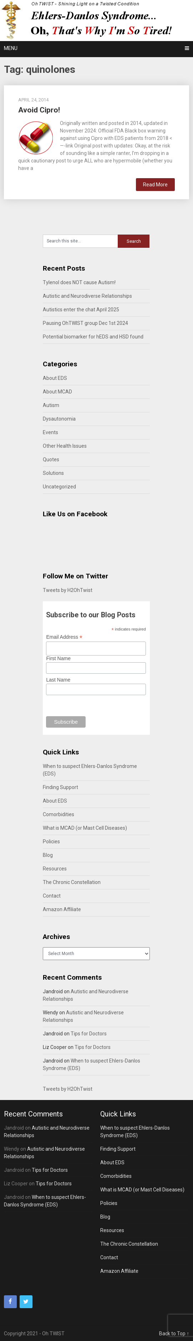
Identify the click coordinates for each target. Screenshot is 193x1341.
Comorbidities (58, 814)
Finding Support (60, 787)
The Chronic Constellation (72, 882)
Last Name (58, 680)
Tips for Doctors (89, 1033)
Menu (10, 48)
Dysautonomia (59, 419)
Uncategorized (59, 486)
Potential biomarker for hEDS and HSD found (93, 337)
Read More (155, 184)
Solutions (53, 473)
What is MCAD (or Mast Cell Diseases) (85, 828)
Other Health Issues (65, 446)
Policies (51, 841)
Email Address (64, 637)
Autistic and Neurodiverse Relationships (87, 296)
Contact (52, 896)
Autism (51, 405)
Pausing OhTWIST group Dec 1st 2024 (85, 323)
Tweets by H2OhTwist (67, 590)
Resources (55, 869)
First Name (58, 658)
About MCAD (57, 392)
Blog (48, 855)
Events (50, 432)
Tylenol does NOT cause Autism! (79, 282)
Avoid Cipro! (39, 110)
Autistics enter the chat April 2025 (81, 309)
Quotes (51, 459)
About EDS (55, 378)
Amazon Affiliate (62, 909)
